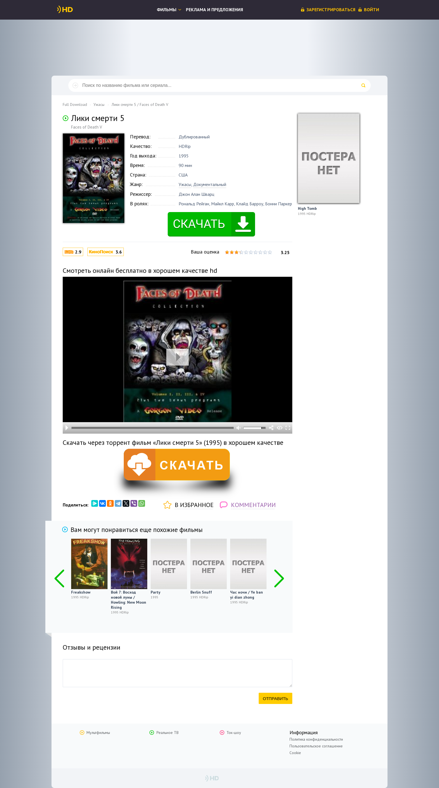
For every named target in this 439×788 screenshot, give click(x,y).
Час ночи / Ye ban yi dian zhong (246, 595)
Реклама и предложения (214, 9)
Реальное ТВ (168, 732)
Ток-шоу (233, 732)
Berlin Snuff (201, 592)
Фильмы (166, 9)
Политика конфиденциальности (316, 739)
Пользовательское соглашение (316, 746)
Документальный (209, 184)
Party (155, 592)
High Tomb (307, 208)
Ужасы (185, 184)
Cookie (295, 752)
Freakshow (80, 592)
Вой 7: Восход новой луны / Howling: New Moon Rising (128, 600)
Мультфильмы (98, 732)
